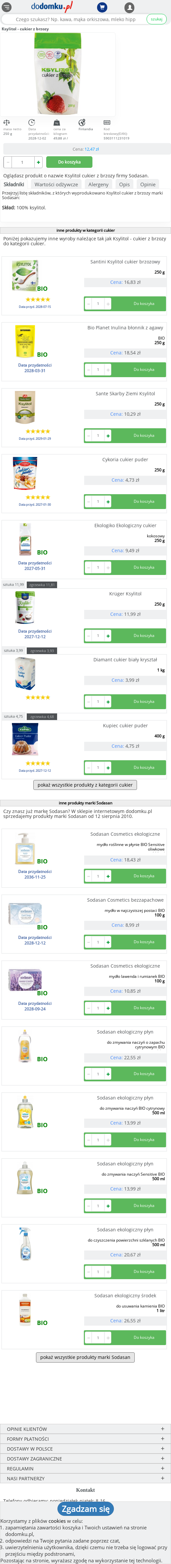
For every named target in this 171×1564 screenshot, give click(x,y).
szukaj (156, 19)
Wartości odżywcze (56, 184)
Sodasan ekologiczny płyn (125, 1032)
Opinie (147, 184)
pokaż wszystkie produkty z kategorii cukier (85, 785)
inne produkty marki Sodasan (85, 803)
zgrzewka (42, 584)
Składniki (14, 184)
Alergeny (98, 184)
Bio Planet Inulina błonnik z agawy (125, 327)
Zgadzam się (86, 1508)
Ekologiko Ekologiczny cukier (125, 525)
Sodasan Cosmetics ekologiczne (125, 834)
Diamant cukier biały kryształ (125, 659)
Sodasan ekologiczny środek (125, 1295)
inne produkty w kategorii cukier (85, 230)
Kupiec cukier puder (125, 725)
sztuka (13, 584)
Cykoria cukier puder (125, 459)
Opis (124, 184)
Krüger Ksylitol (125, 593)
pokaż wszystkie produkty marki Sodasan (85, 1357)
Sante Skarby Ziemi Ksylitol (125, 393)
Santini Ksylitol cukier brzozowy (125, 261)
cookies (57, 1521)
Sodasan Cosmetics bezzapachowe (125, 900)
